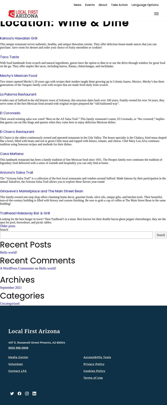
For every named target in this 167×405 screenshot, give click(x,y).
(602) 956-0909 (18, 347)
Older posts (7, 226)
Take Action (119, 5)
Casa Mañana (11, 153)
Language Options (145, 5)
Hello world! (8, 252)
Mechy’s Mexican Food (18, 75)
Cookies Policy (94, 371)
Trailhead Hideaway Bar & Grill (25, 213)
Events (90, 5)
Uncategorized (9, 303)
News (77, 5)
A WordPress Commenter (17, 268)
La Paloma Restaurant (18, 94)
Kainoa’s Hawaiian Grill (18, 38)
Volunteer (15, 364)
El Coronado (10, 113)
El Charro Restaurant (17, 131)
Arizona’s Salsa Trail (16, 172)
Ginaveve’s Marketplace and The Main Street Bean (41, 191)
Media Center (18, 357)
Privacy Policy (94, 364)
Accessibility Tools (97, 357)
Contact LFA (17, 371)
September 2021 (11, 287)
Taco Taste (9, 57)
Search (4, 229)
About (103, 5)
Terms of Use (93, 377)
